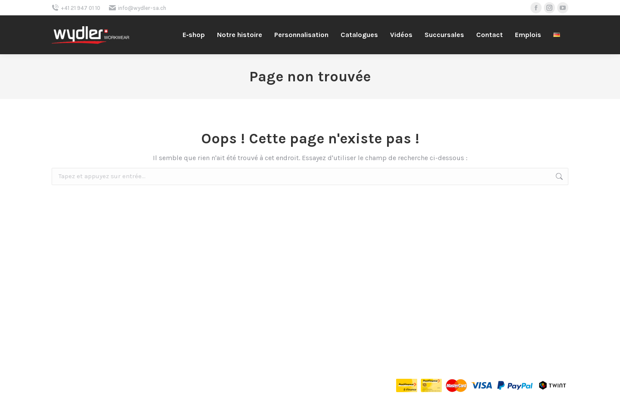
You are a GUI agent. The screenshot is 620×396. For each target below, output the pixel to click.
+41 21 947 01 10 (76, 8)
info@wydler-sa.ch (137, 8)
